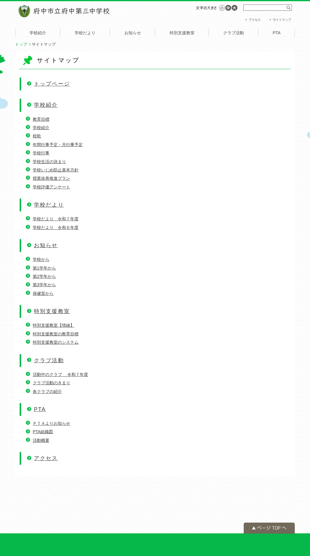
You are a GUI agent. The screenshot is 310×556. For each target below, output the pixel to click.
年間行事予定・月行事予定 (58, 144)
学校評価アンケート (51, 187)
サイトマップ (282, 19)
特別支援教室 (182, 32)
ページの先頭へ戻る (269, 528)
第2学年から (44, 276)
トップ (21, 44)
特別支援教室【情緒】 (53, 325)
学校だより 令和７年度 (56, 218)
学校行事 (41, 153)
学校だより (85, 32)
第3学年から (44, 284)
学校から (41, 259)
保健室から (43, 293)
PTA (277, 32)
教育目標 (41, 119)
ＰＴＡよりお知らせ (51, 423)
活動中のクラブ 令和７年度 (60, 374)
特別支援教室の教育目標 (56, 334)
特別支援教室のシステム (56, 342)
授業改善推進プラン (51, 178)
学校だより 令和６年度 (56, 227)
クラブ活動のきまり (51, 382)
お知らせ (132, 32)
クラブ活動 (233, 32)
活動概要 (41, 440)
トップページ (52, 84)
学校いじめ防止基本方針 (56, 170)
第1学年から (44, 268)
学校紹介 (37, 32)
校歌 (37, 136)
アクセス (255, 19)
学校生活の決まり (49, 161)
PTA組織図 (43, 431)
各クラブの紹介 (47, 391)
